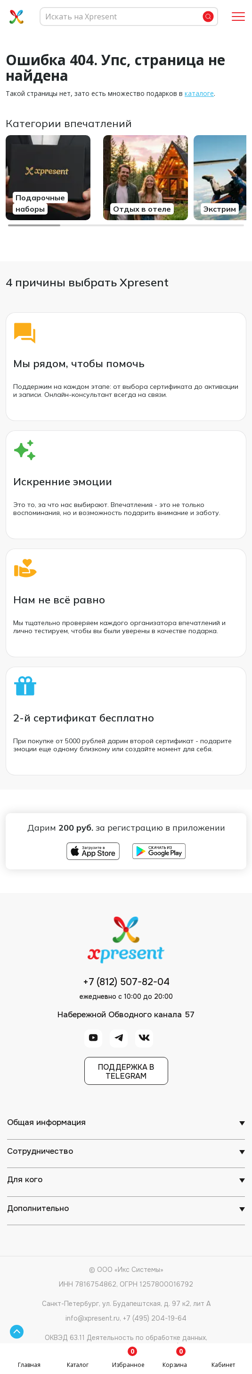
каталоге (199, 93)
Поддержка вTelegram (126, 1071)
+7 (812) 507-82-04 (126, 982)
